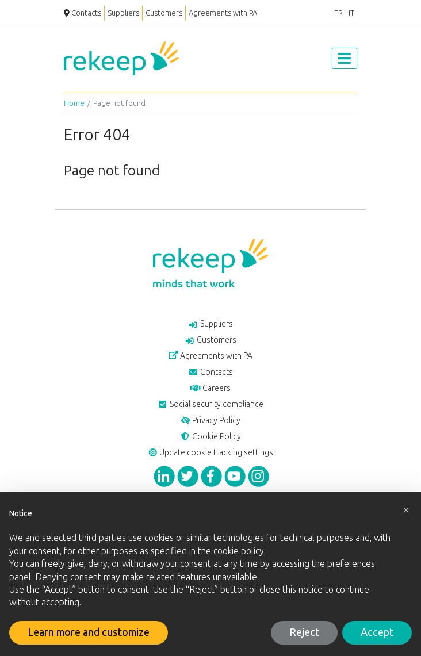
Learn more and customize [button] (89, 632)
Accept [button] (377, 632)
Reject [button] (304, 632)
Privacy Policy (211, 420)
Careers (210, 388)
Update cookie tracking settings (211, 453)
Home (74, 103)
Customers (164, 13)
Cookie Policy (210, 437)
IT (351, 13)
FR (338, 13)
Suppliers (123, 13)
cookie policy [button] (238, 551)
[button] (406, 510)
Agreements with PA (223, 13)
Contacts (82, 13)
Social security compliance (210, 404)
